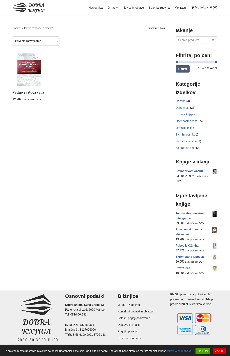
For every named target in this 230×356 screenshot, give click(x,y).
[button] (117, 7)
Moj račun (181, 7)
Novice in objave (133, 7)
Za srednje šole (185, 147)
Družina (181, 101)
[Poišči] (193, 40)
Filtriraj (182, 68)
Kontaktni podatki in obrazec (136, 311)
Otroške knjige (185, 127)
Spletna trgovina (159, 7)
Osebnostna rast (186, 121)
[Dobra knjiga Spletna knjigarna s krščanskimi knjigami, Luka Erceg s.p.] (29, 7)
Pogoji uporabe (127, 331)
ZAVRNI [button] (219, 351)
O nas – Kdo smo (129, 304)
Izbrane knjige (185, 114)
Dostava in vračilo (129, 324)
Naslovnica (96, 7)
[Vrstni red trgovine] (36, 41)
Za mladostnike (185, 134)
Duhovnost (183, 107)
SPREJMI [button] (203, 351)
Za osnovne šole (186, 141)
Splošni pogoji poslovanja (134, 318)
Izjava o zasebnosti (130, 338)
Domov (16, 28)
